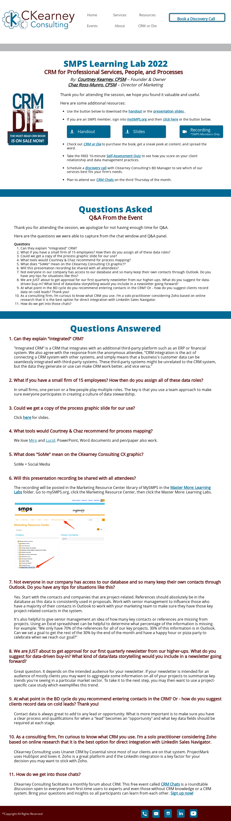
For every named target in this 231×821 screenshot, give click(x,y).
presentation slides (168, 111)
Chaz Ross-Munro (85, 85)
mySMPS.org (137, 119)
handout (135, 111)
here (27, 417)
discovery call (96, 168)
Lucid (50, 440)
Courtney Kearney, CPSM (101, 79)
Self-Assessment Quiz (124, 156)
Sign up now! (182, 793)
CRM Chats (105, 179)
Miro (33, 440)
